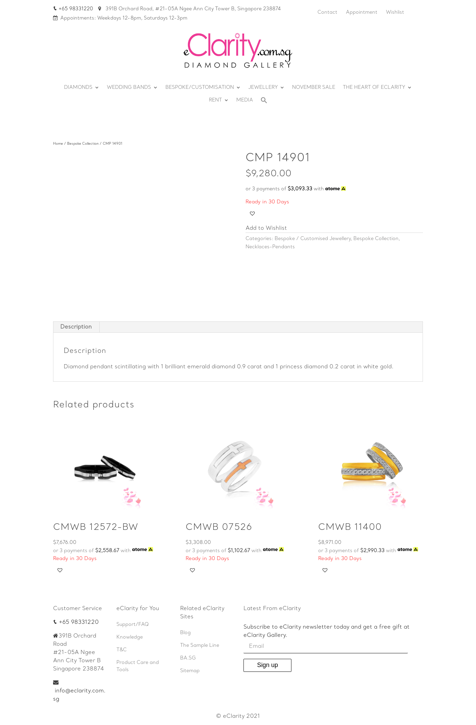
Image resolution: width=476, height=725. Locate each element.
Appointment (361, 12)
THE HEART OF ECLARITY (374, 88)
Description (76, 327)
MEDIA (244, 100)
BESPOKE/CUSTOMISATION (199, 88)
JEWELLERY (263, 88)
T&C (121, 650)
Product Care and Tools (137, 666)
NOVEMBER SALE (313, 88)
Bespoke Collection (83, 144)
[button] (252, 213)
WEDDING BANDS (129, 88)
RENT (215, 100)
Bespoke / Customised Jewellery (313, 239)
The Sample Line (199, 646)
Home (58, 144)
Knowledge (129, 637)
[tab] (76, 327)
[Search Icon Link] (264, 102)
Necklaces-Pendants (270, 247)
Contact (327, 12)
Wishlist (395, 12)
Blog (185, 633)
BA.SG (188, 658)
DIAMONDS (78, 88)
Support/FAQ (132, 625)
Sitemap (190, 671)
